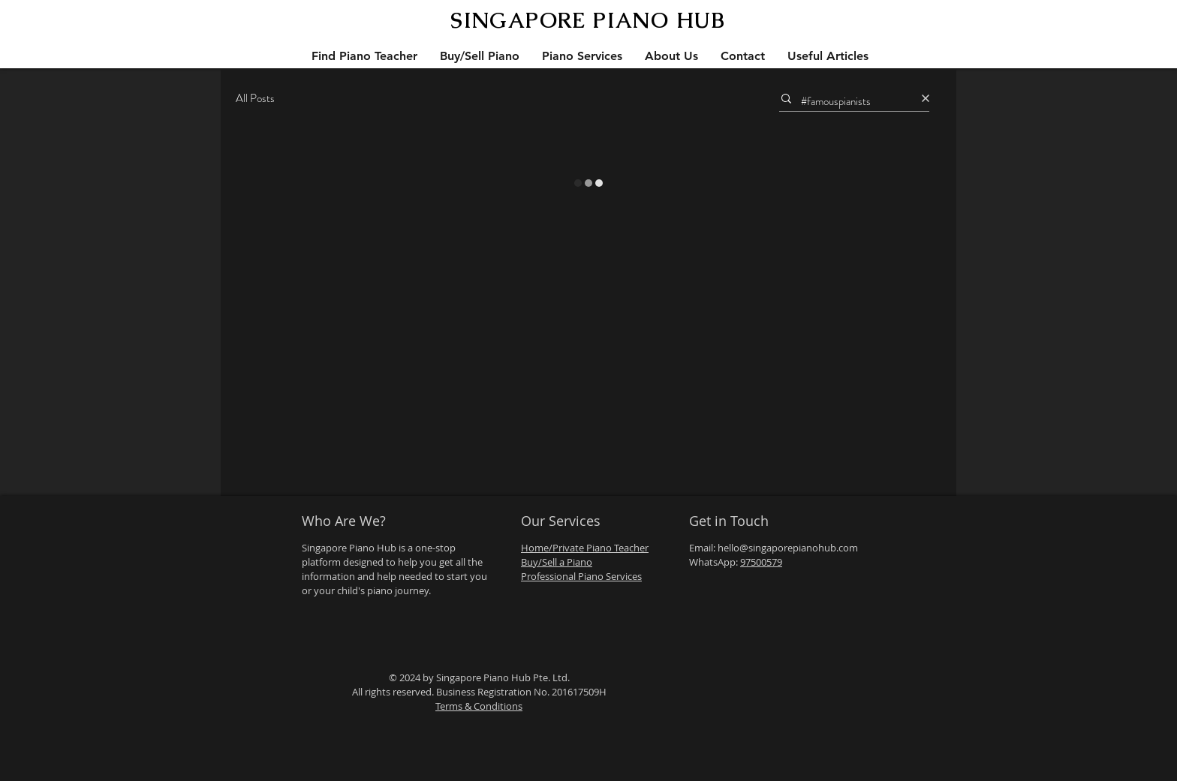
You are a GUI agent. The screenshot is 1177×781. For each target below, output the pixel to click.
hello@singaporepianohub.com (788, 547)
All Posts (255, 99)
